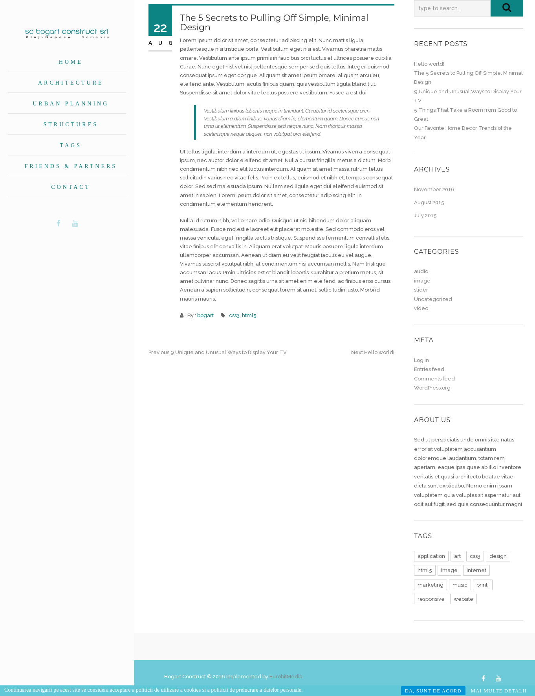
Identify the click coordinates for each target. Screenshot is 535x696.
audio (421, 271)
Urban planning (71, 104)
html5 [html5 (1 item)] (425, 570)
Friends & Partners (70, 166)
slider (421, 290)
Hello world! (429, 64)
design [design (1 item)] (498, 556)
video (421, 308)
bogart (205, 315)
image (422, 281)
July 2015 (425, 215)
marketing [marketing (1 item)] (430, 585)
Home (71, 62)
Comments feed (434, 379)
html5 (249, 315)
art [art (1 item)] (457, 556)
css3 (234, 315)
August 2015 (429, 202)
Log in (421, 360)
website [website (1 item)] (463, 599)
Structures (71, 124)
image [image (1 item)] (449, 570)
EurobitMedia (285, 676)
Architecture (71, 83)
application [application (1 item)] (431, 556)
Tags (71, 145)
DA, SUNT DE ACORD (433, 691)
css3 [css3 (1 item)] (475, 556)
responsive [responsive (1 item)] (431, 599)
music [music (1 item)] (460, 585)
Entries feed (429, 369)
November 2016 (434, 189)
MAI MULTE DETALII (499, 691)
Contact (70, 187)
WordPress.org (432, 388)
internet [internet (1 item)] (476, 570)
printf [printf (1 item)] (482, 585)
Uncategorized (433, 299)
